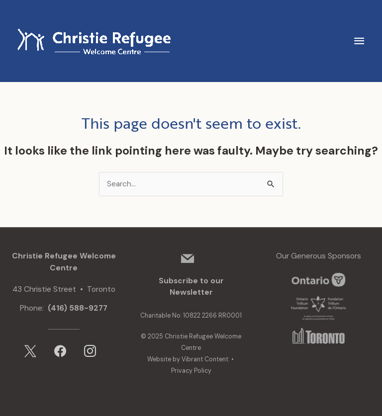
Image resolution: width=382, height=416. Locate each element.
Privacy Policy (191, 371)
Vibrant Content (205, 359)
